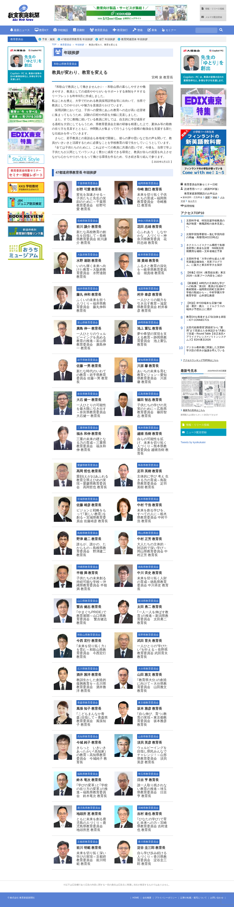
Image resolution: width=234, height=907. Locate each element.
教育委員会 (99, 30)
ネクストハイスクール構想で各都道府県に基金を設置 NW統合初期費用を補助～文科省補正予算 (205, 248)
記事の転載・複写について (193, 897)
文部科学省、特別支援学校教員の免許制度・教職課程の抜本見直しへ (205, 223)
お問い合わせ (216, 897)
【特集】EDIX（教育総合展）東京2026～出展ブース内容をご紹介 (206, 274)
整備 (137, 30)
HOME (136, 897)
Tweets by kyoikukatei (193, 442)
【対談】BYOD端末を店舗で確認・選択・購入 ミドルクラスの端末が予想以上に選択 (205, 306)
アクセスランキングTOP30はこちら (200, 360)
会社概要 (147, 897)
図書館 (79, 30)
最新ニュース (20, 30)
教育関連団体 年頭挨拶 (134, 39)
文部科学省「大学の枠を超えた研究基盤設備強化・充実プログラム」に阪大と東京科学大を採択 (205, 261)
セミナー (169, 30)
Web (215, 197)
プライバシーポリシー (166, 897)
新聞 (207, 197)
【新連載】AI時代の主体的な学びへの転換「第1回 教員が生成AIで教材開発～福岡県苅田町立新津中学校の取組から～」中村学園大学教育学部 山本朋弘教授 (206, 289)
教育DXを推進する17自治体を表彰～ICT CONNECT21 (206, 318)
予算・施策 (48, 39)
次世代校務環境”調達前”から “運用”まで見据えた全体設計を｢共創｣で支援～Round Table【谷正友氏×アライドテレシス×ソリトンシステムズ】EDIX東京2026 (206, 333)
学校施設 (60, 30)
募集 (152, 30)
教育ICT (41, 30)
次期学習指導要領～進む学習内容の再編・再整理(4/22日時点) (205, 236)
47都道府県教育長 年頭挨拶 (77, 39)
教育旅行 (120, 30)
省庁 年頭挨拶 (107, 39)
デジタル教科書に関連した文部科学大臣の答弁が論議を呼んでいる (205, 349)
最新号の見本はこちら (194, 410)
